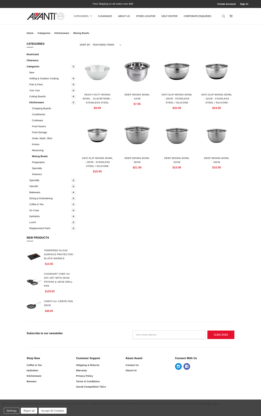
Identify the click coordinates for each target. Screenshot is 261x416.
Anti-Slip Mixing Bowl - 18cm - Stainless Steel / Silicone (97, 162)
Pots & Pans (36, 84)
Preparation (38, 162)
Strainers (37, 174)
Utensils (33, 186)
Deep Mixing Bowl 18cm (216, 160)
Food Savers (39, 126)
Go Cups (34, 210)
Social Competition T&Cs (91, 386)
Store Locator (145, 16)
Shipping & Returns (87, 365)
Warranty (81, 370)
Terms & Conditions (88, 381)
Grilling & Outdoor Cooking (44, 78)
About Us (124, 16)
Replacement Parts (39, 228)
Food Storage (39, 132)
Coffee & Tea (36, 204)
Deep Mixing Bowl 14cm (137, 96)
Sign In (244, 3)
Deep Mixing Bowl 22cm (177, 160)
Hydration (34, 216)
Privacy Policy (84, 375)
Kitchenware (36, 102)
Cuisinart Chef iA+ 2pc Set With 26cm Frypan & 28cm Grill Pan (58, 279)
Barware (31, 381)
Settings (11, 411)
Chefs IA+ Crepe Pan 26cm (58, 303)
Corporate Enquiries (197, 16)
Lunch (32, 222)
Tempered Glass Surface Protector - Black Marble (59, 254)
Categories (83, 16)
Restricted (33, 54)
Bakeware (34, 192)
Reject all (29, 411)
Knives (35, 144)
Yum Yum (34, 90)
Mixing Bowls (40, 156)
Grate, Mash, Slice (42, 138)
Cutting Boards (37, 96)
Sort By (85, 44)
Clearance (105, 16)
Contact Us (132, 365)
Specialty (37, 168)
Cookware (37, 120)
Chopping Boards (41, 108)
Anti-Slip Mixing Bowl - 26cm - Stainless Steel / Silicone (176, 98)
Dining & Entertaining (40, 198)
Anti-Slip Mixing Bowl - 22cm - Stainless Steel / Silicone (216, 98)
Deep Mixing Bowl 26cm (137, 160)
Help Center (169, 16)
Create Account (226, 3)
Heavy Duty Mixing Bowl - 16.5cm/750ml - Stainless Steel (97, 98)
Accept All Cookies (52, 411)
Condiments (38, 114)
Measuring (37, 150)
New (31, 72)
